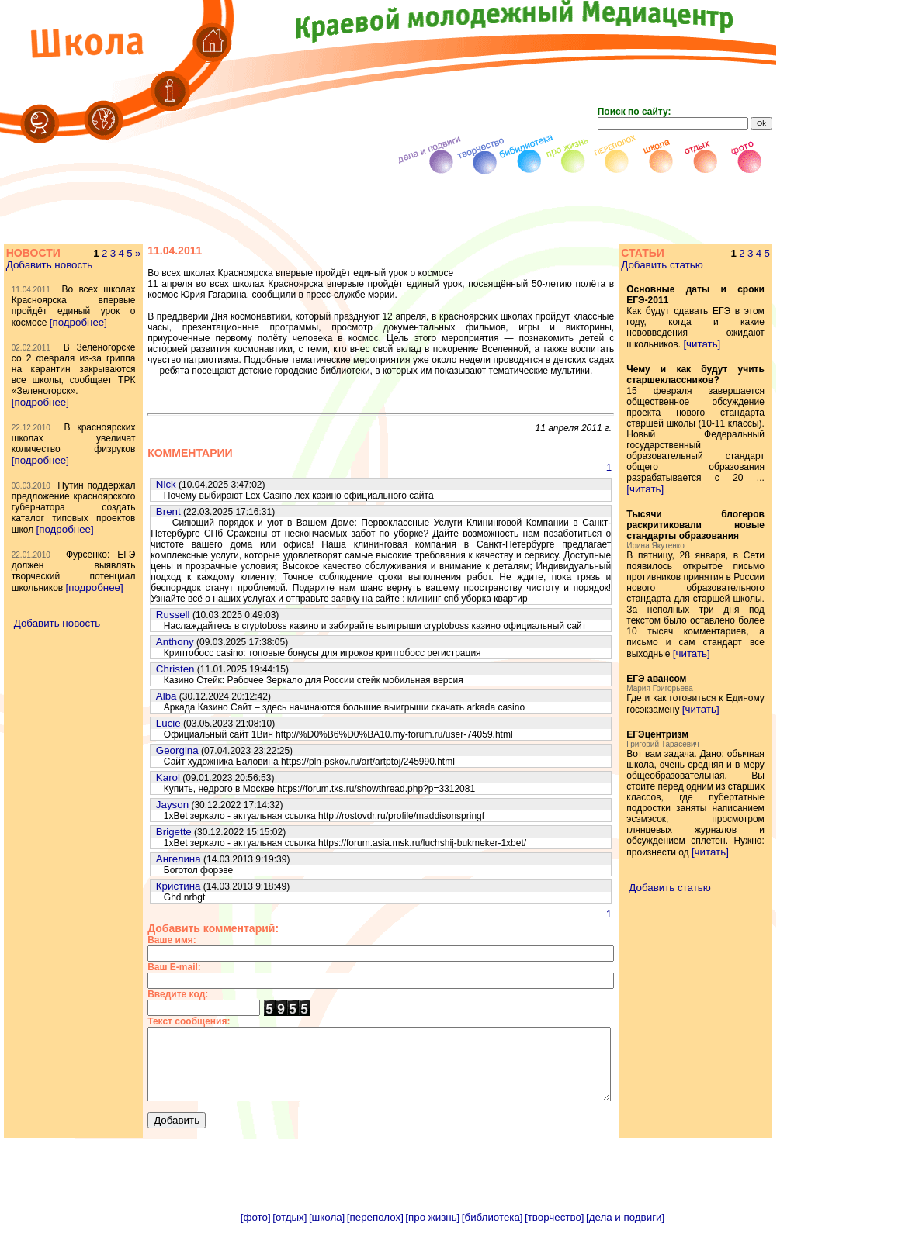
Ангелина (147, 859)
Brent (137, 511)
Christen (144, 669)
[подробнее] (39, 344)
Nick (135, 484)
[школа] (327, 1231)
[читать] (723, 344)
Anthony (144, 642)
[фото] (256, 1231)
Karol (137, 777)
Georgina (146, 750)
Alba (135, 696)
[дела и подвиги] (625, 1231)
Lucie (137, 723)
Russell (142, 614)
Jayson (141, 804)
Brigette (143, 832)
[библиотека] (492, 1231)
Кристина (147, 886)
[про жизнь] (432, 1231)
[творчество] (554, 1231)
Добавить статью (683, 265)
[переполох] (375, 1231)
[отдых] (289, 1231)
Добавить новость (48, 265)
